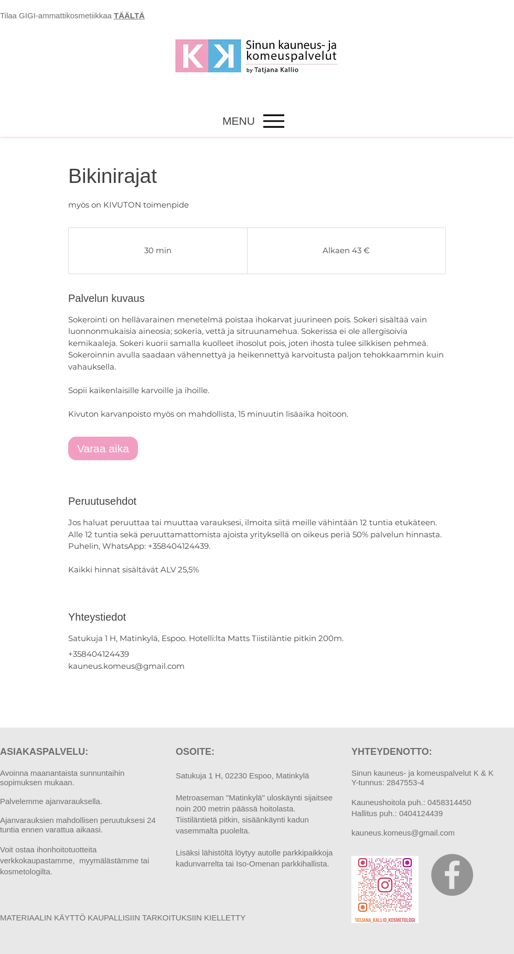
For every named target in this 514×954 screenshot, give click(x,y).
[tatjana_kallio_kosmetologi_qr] (385, 889)
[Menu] (274, 121)
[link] (103, 448)
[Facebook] (452, 875)
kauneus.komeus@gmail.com (403, 832)
